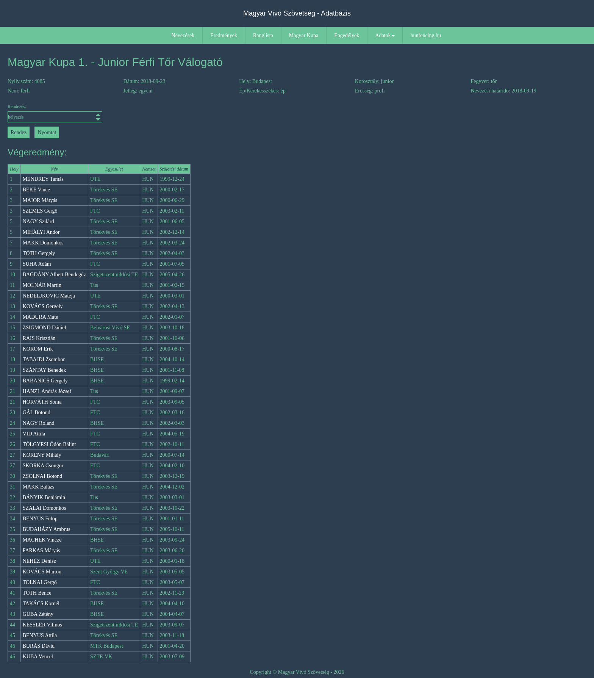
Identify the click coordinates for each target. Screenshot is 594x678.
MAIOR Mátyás (40, 200)
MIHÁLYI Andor (41, 232)
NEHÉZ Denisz (39, 561)
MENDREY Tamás (43, 179)
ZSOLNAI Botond (43, 476)
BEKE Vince (36, 190)
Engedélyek (346, 35)
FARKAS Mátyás (41, 550)
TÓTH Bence (37, 593)
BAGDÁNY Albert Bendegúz (54, 274)
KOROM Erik (38, 349)
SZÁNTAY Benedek (44, 370)
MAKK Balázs (39, 487)
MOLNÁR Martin (42, 285)
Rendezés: (55, 113)
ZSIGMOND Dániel (44, 327)
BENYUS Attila (40, 635)
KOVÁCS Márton (42, 572)
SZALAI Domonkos (44, 508)
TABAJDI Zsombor (44, 359)
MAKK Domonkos (43, 243)
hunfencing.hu (426, 35)
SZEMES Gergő (40, 211)
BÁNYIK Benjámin (44, 497)
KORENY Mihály (42, 455)
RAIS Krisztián (39, 338)
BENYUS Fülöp (40, 518)
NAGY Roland (39, 423)
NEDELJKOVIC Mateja (49, 296)
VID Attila (34, 434)
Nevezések (183, 35)
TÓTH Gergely (39, 253)
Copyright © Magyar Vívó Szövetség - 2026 (297, 672)
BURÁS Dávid (39, 646)
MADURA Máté (40, 317)
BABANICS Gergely (45, 381)
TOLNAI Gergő (40, 582)
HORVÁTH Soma (42, 402)
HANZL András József (47, 391)
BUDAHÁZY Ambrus (46, 529)
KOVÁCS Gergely (43, 306)
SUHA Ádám (37, 264)
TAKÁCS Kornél (41, 603)
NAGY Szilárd (38, 221)
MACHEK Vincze (42, 540)
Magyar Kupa (303, 35)
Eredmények (223, 35)
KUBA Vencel (38, 656)
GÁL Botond (36, 412)
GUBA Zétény (38, 614)
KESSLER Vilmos (42, 625)
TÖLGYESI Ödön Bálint (49, 444)
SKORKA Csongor (43, 465)
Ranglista (263, 35)
